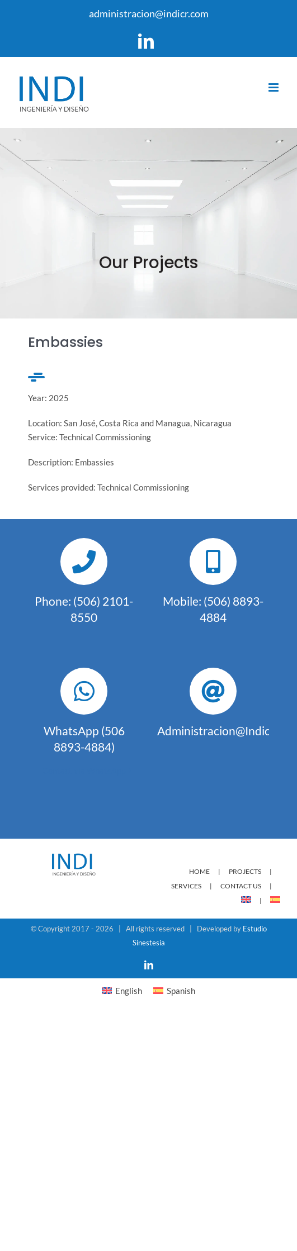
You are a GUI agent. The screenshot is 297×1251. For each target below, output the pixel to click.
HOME (199, 871)
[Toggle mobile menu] (274, 87)
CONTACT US (240, 886)
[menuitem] (255, 900)
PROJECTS (245, 871)
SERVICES (186, 886)
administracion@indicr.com (149, 13)
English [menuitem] (128, 991)
